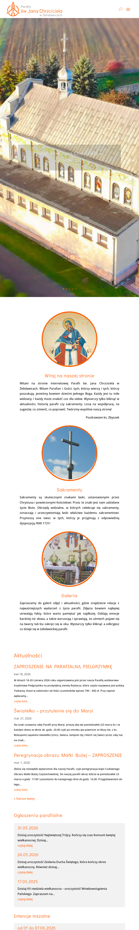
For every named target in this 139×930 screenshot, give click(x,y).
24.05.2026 (28, 854)
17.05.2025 (28, 881)
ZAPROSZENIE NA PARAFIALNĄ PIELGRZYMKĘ (63, 666)
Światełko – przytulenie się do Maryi (54, 711)
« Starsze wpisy (24, 799)
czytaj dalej (21, 701)
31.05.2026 (28, 828)
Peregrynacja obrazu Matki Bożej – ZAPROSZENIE (68, 755)
